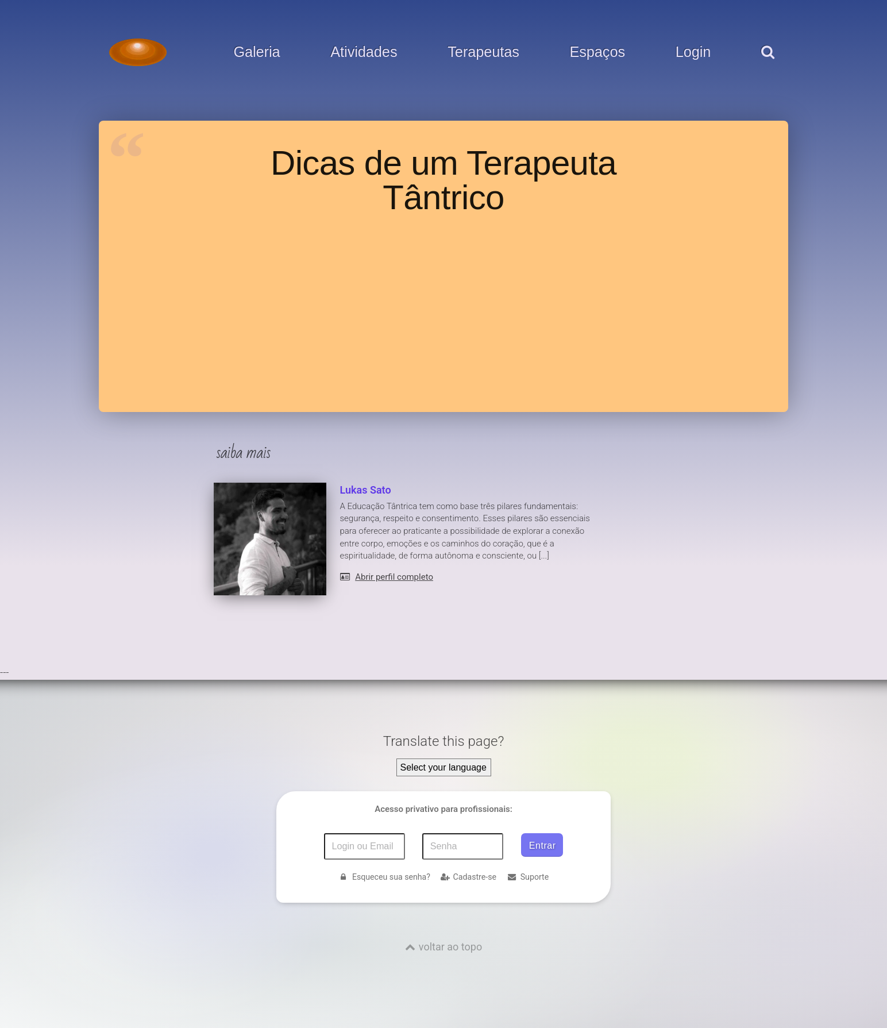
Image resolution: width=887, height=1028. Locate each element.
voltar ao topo (450, 947)
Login (693, 52)
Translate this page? (443, 741)
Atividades (363, 52)
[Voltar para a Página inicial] (138, 52)
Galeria (256, 52)
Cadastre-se (468, 876)
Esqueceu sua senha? (384, 876)
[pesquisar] (767, 64)
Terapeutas (483, 52)
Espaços (597, 52)
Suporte (528, 876)
